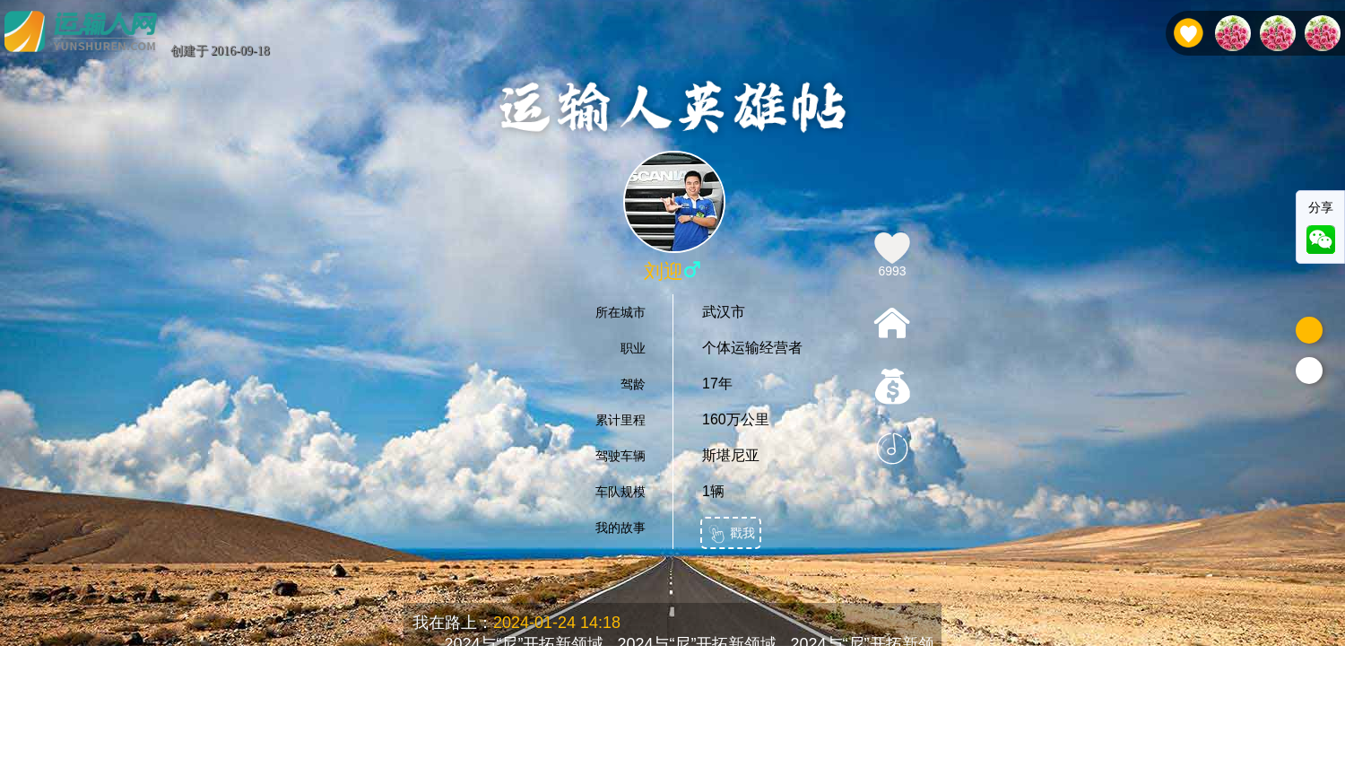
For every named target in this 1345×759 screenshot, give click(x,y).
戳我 (731, 534)
